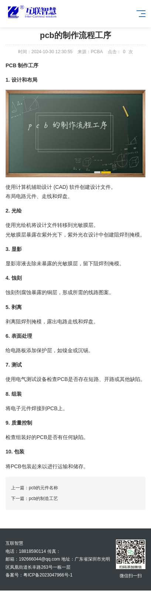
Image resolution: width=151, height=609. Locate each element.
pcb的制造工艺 (43, 498)
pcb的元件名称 (43, 487)
